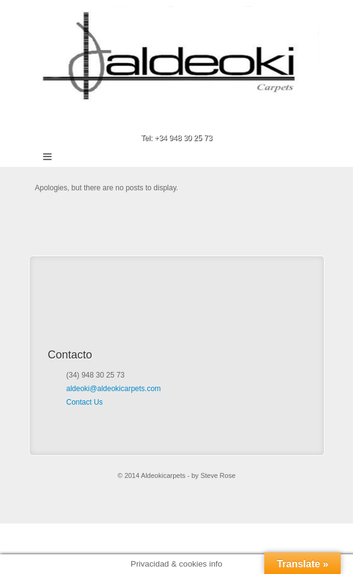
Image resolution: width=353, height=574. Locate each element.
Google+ (193, 120)
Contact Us (85, 402)
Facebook (176, 120)
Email (160, 120)
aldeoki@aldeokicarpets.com (114, 388)
